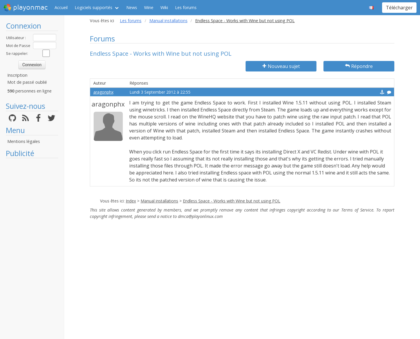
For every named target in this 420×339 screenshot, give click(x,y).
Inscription (17, 75)
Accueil (61, 7)
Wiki (164, 7)
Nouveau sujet (281, 66)
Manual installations (168, 20)
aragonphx (103, 92)
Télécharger (399, 7)
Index (131, 201)
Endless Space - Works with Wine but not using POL (231, 201)
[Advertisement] (32, 248)
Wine (148, 7)
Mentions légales (23, 141)
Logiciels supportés (93, 7)
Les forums (186, 7)
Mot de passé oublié (27, 82)
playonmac (26, 8)
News (131, 7)
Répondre (359, 66)
